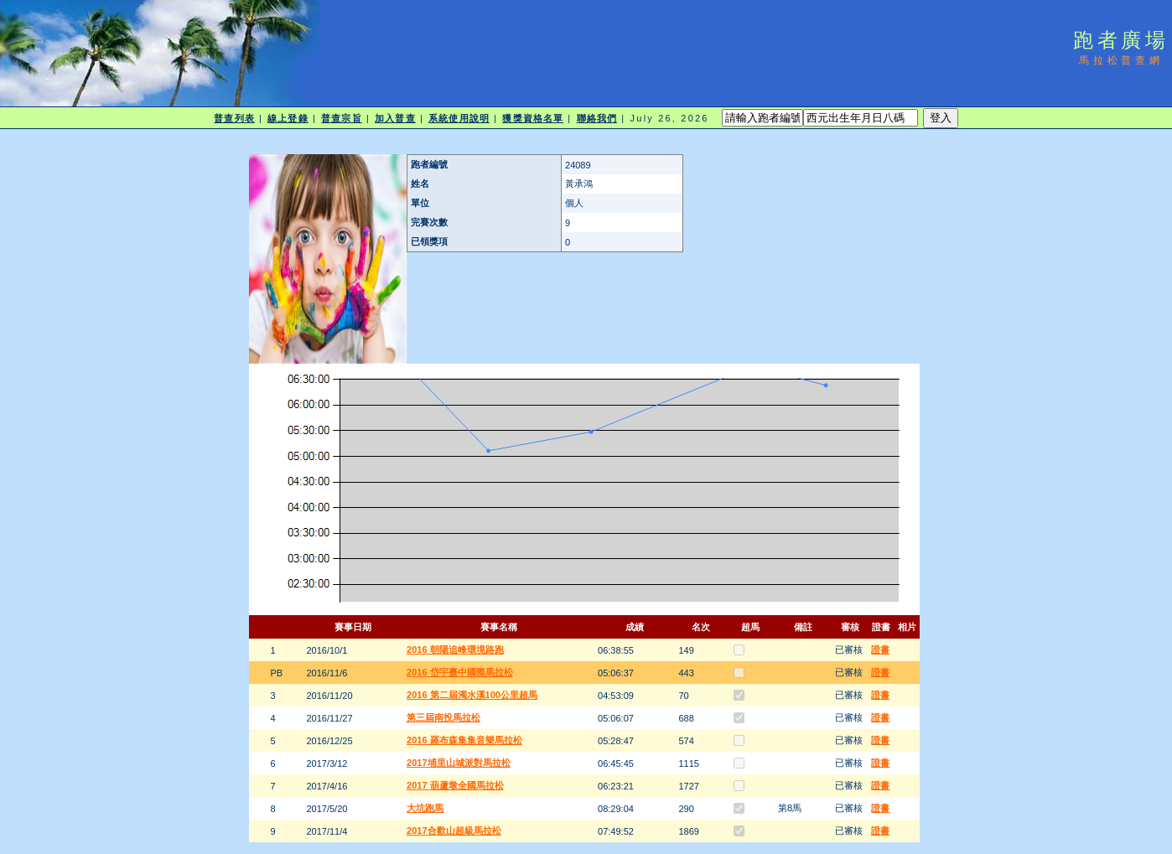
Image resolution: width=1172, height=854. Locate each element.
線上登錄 (287, 118)
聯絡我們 (597, 118)
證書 (880, 649)
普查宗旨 (341, 118)
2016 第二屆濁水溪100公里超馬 (472, 695)
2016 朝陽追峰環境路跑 (455, 649)
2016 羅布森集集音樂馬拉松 (464, 740)
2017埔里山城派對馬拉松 (458, 763)
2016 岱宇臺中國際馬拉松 (460, 672)
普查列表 (234, 118)
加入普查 (395, 118)
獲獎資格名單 (532, 118)
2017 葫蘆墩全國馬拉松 (455, 785)
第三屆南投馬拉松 (443, 717)
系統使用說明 (459, 118)
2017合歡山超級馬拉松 (453, 831)
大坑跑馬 (425, 808)
